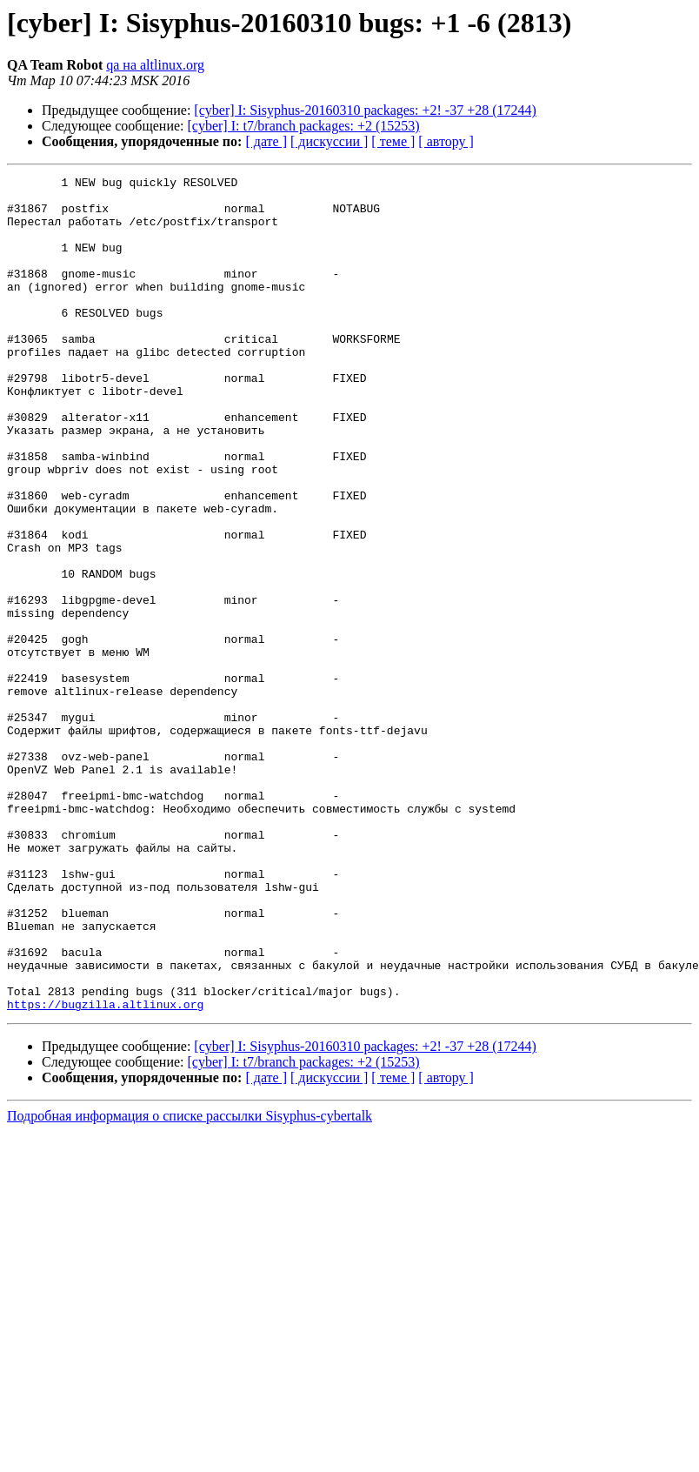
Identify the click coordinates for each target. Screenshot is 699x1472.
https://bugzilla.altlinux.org (105, 1171)
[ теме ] (393, 141)
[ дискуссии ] (329, 141)
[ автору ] (445, 141)
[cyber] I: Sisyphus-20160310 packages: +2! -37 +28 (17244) (365, 110)
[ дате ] (266, 141)
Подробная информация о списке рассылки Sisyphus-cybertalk (189, 1282)
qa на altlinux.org (155, 64)
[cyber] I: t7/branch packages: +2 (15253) (304, 125)
